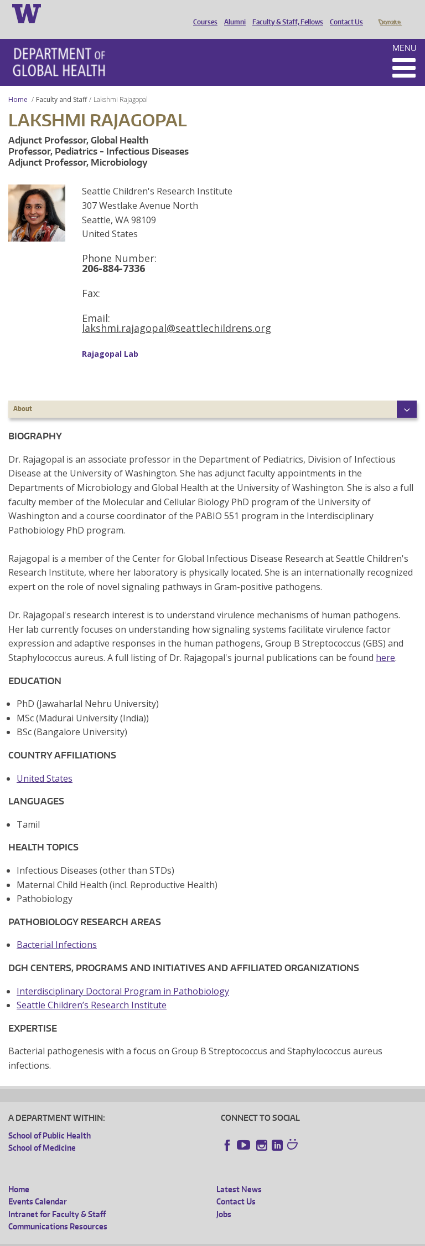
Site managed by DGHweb (265, 1237)
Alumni (232, 12)
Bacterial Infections (57, 929)
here (385, 642)
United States (44, 763)
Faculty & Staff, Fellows (285, 12)
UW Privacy (155, 1237)
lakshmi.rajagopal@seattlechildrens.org (176, 312)
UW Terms (199, 1237)
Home (18, 84)
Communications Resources (57, 1211)
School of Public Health (49, 1120)
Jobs (223, 1198)
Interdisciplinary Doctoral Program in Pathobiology (123, 976)
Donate (389, 12)
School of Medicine (42, 1132)
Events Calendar (37, 1186)
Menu (404, 32)
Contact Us (343, 12)
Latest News (239, 1173)
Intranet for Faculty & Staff (57, 1198)
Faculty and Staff (61, 84)
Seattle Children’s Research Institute (92, 989)
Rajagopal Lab (110, 338)
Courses (202, 12)
